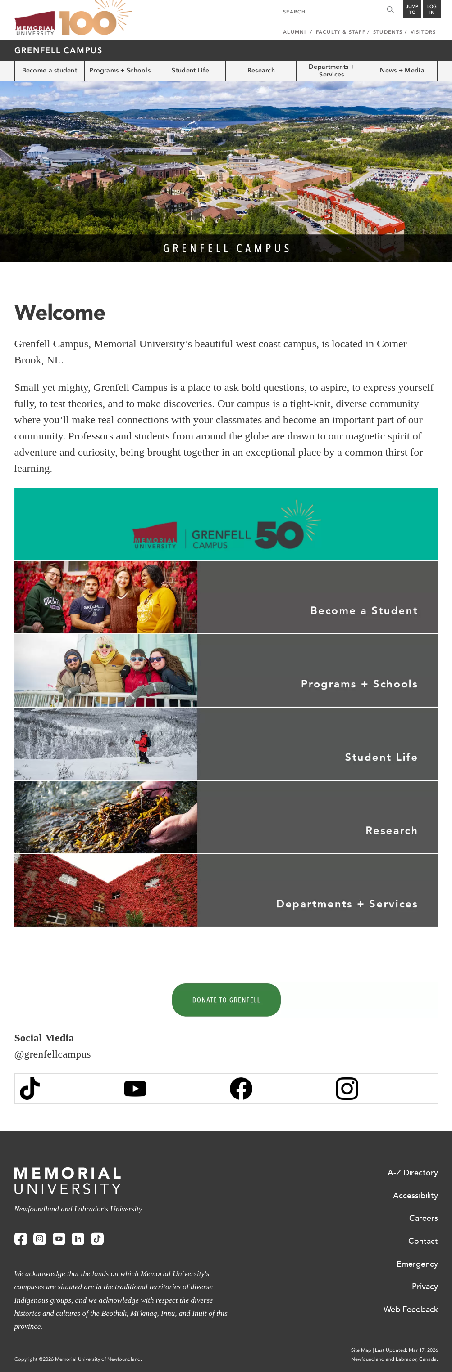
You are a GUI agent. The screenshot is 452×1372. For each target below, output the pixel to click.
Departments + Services (332, 70)
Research (261, 70)
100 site (95, 18)
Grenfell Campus (58, 50)
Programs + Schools (120, 70)
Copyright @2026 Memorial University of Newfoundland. (78, 1359)
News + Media (402, 70)
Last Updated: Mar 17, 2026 (406, 1350)
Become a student (49, 70)
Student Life (190, 70)
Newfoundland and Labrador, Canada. (394, 1359)
